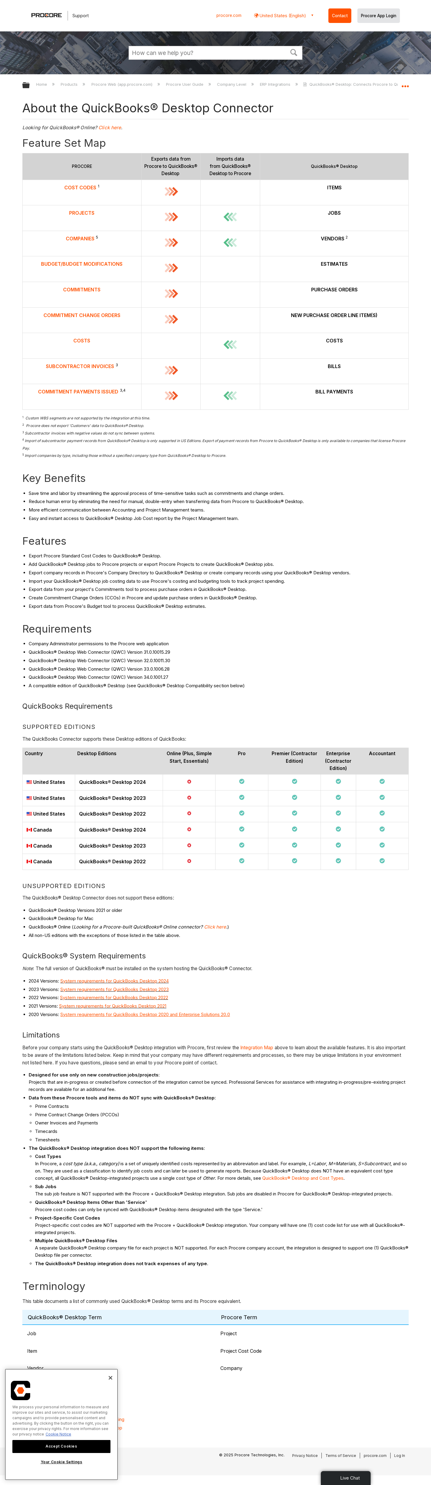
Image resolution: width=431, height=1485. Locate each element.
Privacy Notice (305, 1455)
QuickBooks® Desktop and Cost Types (302, 1178)
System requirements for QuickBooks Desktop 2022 (114, 997)
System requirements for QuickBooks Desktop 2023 (114, 989)
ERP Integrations (276, 84)
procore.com (228, 15)
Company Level (232, 84)
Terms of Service (340, 1455)
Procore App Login (378, 15)
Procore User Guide (185, 84)
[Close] (110, 1377)
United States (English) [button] (282, 15)
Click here (109, 127)
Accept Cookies (61, 1446)
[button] (294, 51)
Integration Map (256, 1047)
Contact (340, 15)
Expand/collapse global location (405, 83)
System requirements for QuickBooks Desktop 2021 (112, 1006)
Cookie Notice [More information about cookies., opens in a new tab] (58, 1434)
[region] (61, 1424)
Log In (399, 1455)
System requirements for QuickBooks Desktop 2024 (114, 981)
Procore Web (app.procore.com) (122, 84)
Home (42, 84)
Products (70, 84)
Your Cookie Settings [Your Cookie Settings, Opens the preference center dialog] (61, 1462)
